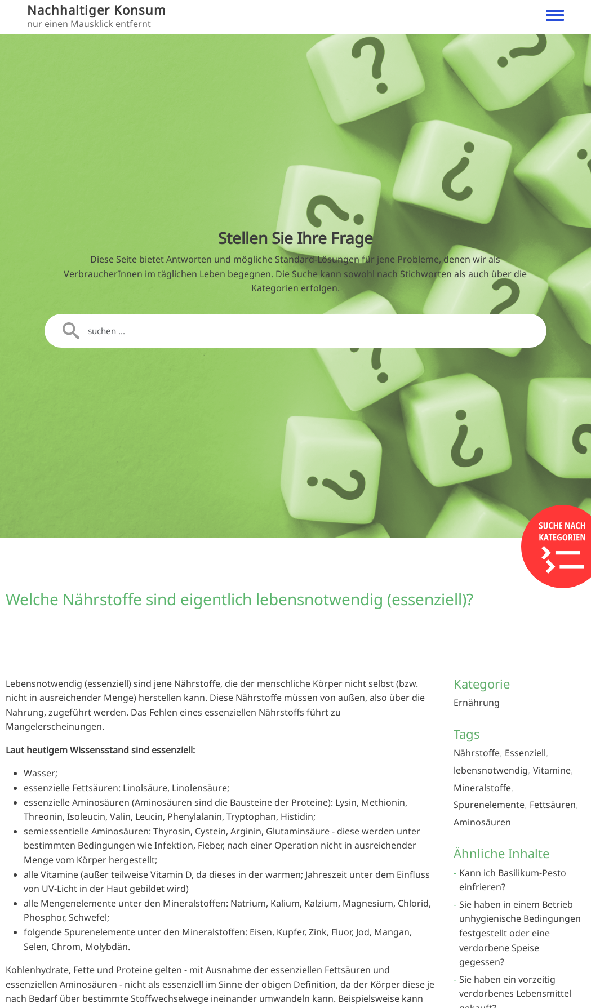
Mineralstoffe (482, 787)
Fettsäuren (553, 804)
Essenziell (525, 753)
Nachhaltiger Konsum (96, 10)
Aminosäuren (482, 822)
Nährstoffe (477, 753)
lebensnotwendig (491, 770)
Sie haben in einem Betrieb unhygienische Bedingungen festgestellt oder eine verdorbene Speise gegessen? (520, 933)
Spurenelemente (489, 804)
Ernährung (477, 702)
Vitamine (552, 770)
